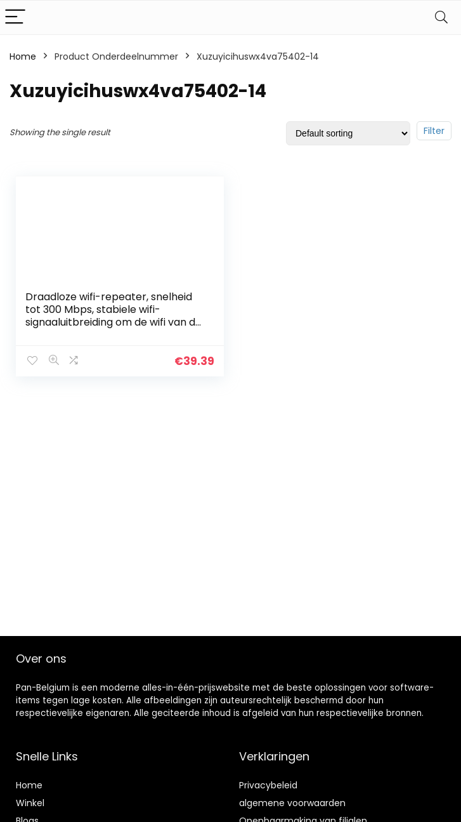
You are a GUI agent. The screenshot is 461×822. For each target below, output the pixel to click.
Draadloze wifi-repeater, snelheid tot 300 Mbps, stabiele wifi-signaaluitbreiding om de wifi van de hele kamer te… (113, 315)
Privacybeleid (268, 785)
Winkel (30, 803)
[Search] (441, 17)
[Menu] (15, 17)
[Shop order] (348, 133)
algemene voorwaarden (292, 803)
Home (23, 56)
